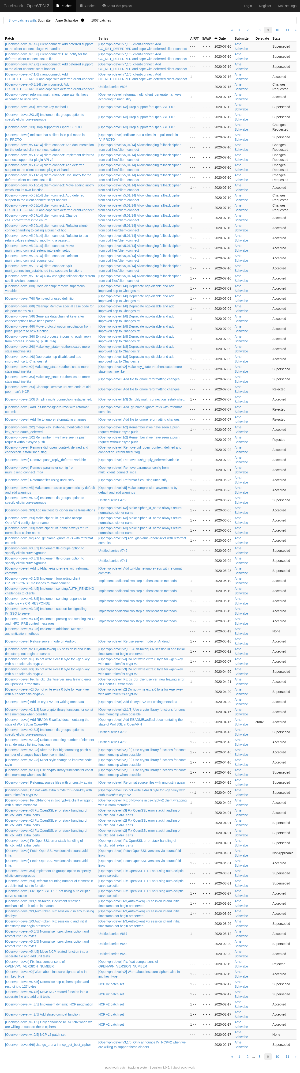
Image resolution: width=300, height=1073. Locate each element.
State (276, 38)
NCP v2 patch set (111, 984)
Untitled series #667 (113, 934)
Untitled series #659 (113, 954)
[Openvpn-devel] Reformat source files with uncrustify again (48, 782)
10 (277, 30)
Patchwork (13, 6)
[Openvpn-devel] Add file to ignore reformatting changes (139, 379)
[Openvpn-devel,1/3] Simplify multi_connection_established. (48, 399)
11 (287, 30)
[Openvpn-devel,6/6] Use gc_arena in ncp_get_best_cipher (48, 1045)
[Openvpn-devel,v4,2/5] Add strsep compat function (42, 1014)
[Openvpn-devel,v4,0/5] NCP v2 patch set (35, 1034)
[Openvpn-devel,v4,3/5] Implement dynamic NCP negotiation (49, 1004)
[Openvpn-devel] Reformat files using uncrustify (39, 480)
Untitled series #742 (113, 550)
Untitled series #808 (113, 87)
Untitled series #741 (113, 561)
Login (248, 6)
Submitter (242, 38)
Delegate (262, 38)
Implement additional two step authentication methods (137, 581)
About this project (117, 6)
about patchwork (183, 1067)
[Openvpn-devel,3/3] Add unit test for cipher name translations (50, 510)
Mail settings (287, 6)
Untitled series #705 (113, 732)
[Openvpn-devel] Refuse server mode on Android (40, 641)
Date (222, 38)
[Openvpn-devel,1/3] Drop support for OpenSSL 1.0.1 (137, 107)
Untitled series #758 (113, 500)
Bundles (87, 6)
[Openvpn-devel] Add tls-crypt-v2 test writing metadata (44, 702)
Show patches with (22, 20)
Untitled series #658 (113, 944)
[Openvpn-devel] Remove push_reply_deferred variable (45, 460)
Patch (9, 38)
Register (265, 6)
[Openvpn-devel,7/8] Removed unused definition (40, 298)
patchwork (112, 1067)
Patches (64, 6)
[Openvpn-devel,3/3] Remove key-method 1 (37, 107)
